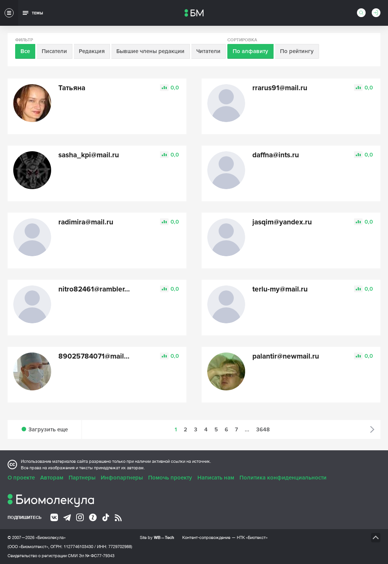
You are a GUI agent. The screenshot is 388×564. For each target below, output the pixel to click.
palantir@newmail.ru (285, 356)
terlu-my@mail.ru (280, 289)
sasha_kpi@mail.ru (88, 155)
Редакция (92, 51)
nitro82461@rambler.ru (95, 289)
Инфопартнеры (122, 477)
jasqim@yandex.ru (282, 222)
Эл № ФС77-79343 (96, 555)
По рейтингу (297, 51)
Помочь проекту (170, 477)
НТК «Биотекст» (252, 537)
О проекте (21, 477)
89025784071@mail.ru (95, 356)
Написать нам (215, 477)
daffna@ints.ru (275, 155)
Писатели (54, 51)
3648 (263, 429)
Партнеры (82, 477)
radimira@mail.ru (85, 222)
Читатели (208, 51)
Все (25, 51)
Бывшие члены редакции (150, 51)
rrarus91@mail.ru (279, 88)
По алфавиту (250, 51)
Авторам (51, 477)
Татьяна (71, 88)
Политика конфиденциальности (283, 477)
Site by (157, 537)
